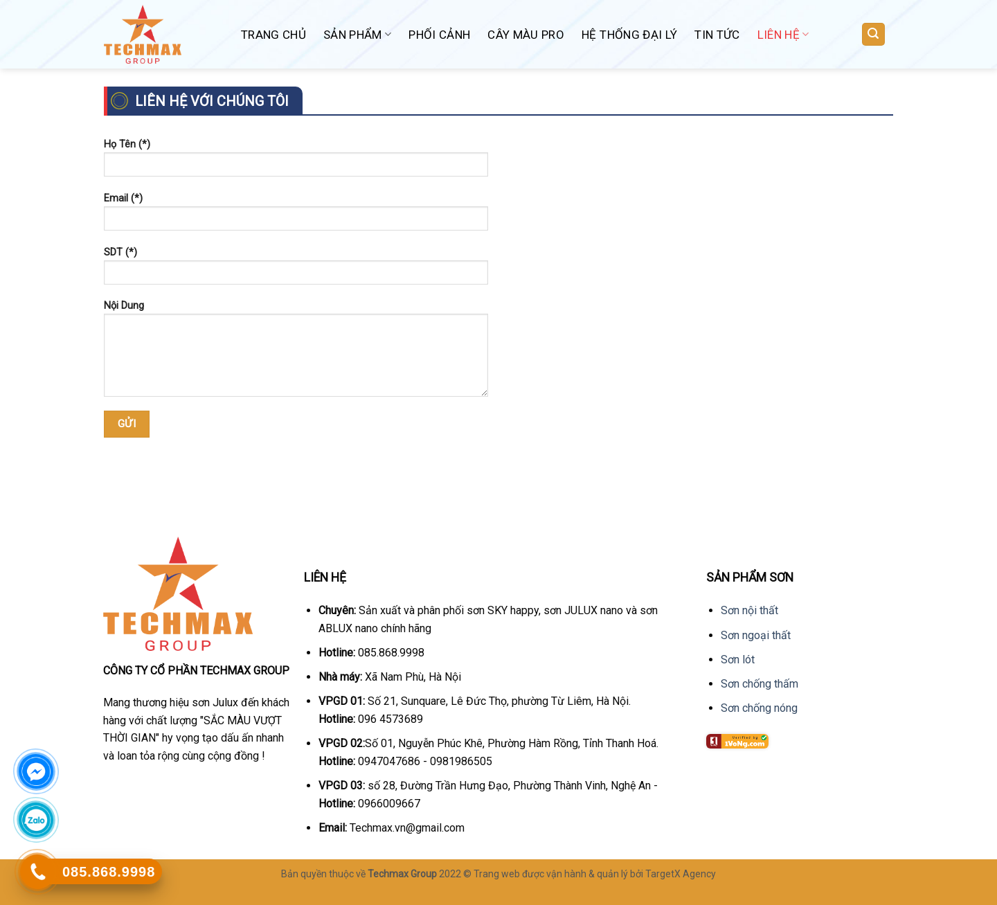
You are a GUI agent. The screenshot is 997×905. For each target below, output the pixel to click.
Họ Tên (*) (296, 162)
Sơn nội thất (749, 610)
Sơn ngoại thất (756, 635)
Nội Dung (296, 353)
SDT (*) (296, 270)
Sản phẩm (357, 35)
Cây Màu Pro (525, 35)
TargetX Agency (680, 873)
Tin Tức (716, 35)
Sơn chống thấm (759, 683)
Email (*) (296, 216)
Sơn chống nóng (759, 708)
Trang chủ (273, 35)
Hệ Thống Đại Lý (629, 35)
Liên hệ (783, 35)
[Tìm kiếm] (874, 34)
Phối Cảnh (439, 35)
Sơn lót (738, 659)
